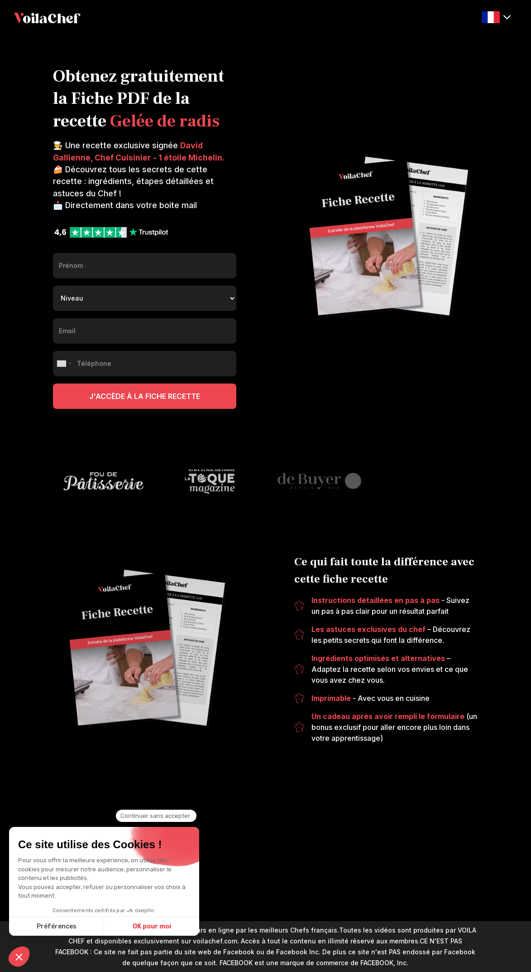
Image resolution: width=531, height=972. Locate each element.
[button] (496, 17)
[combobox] (63, 363)
